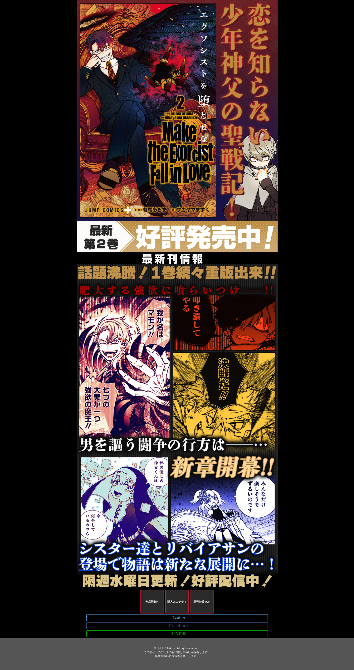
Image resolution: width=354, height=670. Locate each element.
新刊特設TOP (201, 601)
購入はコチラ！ (177, 601)
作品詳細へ (152, 601)
